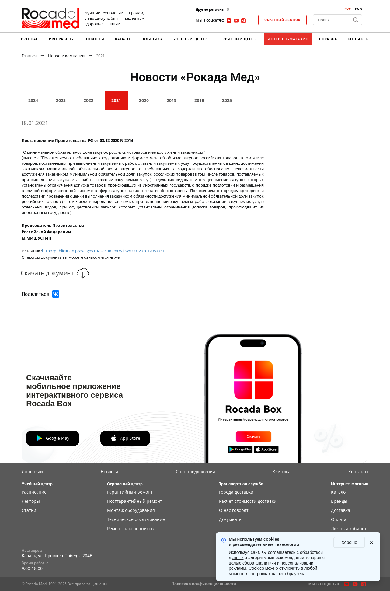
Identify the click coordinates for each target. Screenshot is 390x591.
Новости (94, 39)
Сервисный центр (237, 39)
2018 (199, 100)
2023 (61, 100)
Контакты (358, 39)
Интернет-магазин (287, 39)
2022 (88, 100)
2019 (171, 100)
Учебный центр (190, 39)
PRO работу (61, 39)
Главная (29, 55)
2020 (144, 100)
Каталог (124, 39)
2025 (227, 100)
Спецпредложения (195, 471)
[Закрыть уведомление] (371, 542)
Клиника (153, 39)
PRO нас (30, 39)
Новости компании (66, 55)
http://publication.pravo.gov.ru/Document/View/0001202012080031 (103, 251)
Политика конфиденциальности (203, 583)
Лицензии (32, 471)
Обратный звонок (282, 20)
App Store (125, 438)
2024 (33, 100)
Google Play (52, 438)
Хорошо (349, 542)
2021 (116, 100)
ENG (358, 9)
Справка (328, 39)
